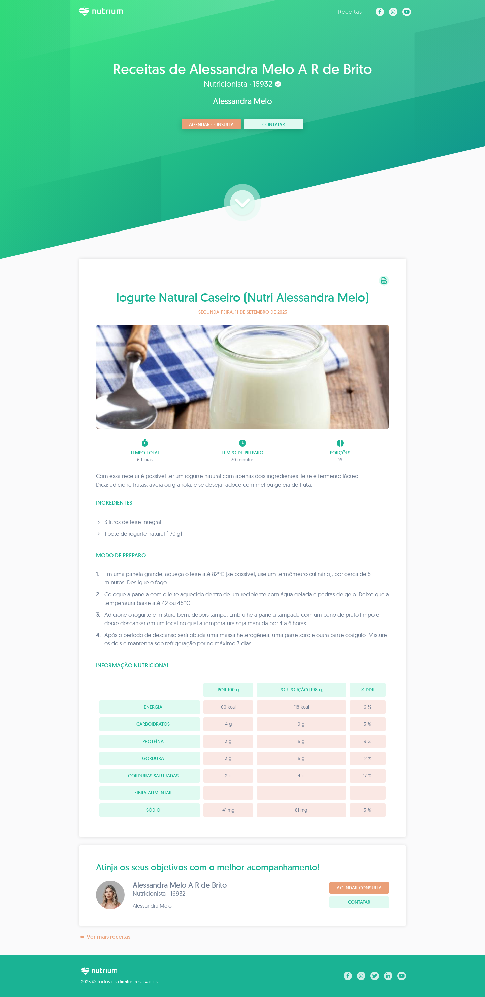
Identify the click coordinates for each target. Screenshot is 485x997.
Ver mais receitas (104, 937)
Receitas (350, 11)
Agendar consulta (211, 124)
